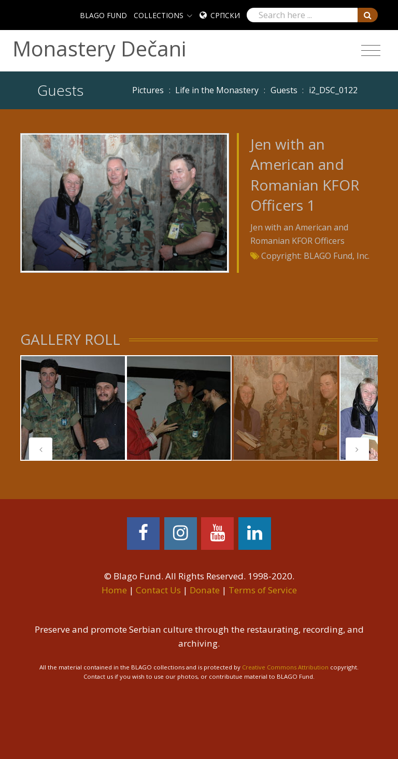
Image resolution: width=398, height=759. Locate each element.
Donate (205, 590)
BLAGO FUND (103, 15)
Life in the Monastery (217, 90)
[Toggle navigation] (371, 50)
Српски (225, 15)
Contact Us (158, 590)
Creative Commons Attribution (285, 667)
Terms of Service (263, 590)
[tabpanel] (73, 408)
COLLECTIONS (158, 15)
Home (114, 590)
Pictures (148, 90)
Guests (284, 90)
